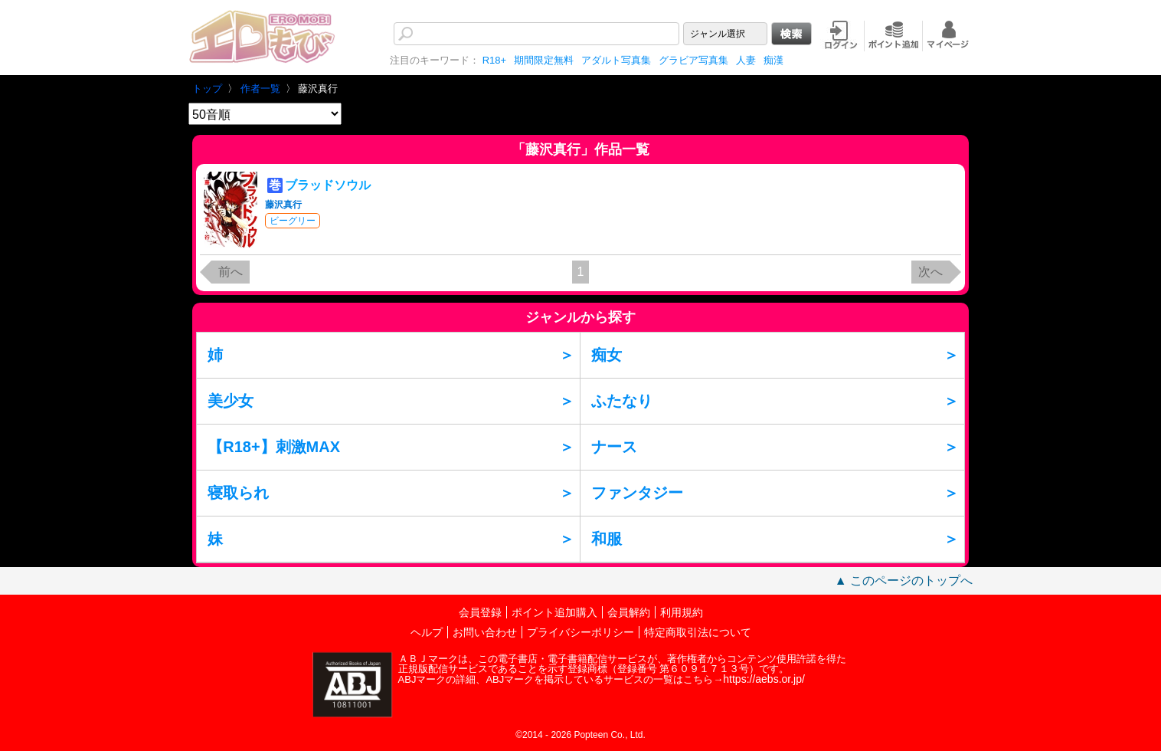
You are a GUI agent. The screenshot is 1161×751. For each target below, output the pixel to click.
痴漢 (773, 60)
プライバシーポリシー (580, 632)
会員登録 (480, 612)
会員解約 (628, 612)
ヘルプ (426, 632)
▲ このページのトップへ (904, 580)
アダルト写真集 (616, 60)
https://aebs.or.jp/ (764, 679)
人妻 (746, 60)
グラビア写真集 (693, 60)
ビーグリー (293, 220)
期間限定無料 (544, 60)
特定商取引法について (697, 632)
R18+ (494, 60)
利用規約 (681, 612)
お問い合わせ (485, 632)
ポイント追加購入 (554, 612)
